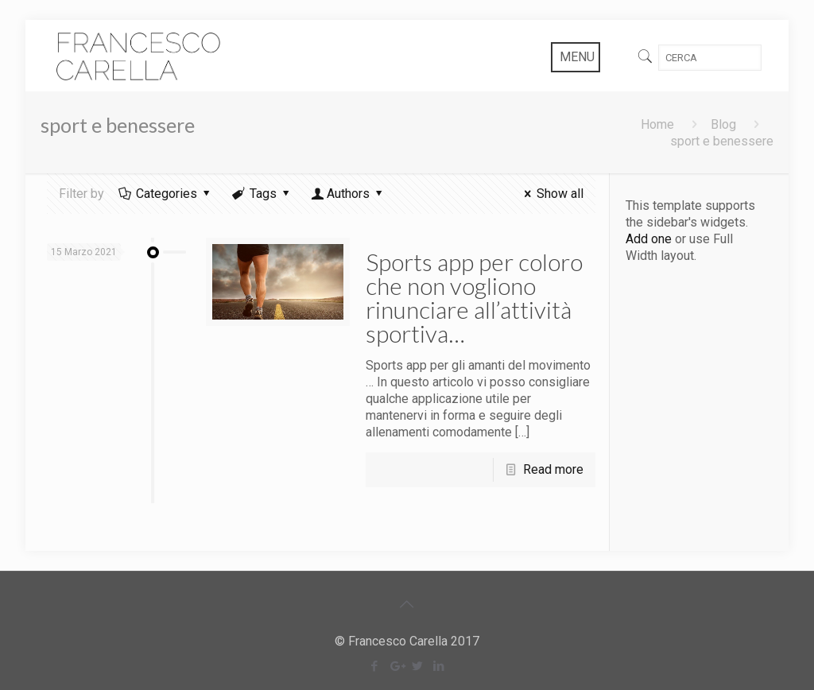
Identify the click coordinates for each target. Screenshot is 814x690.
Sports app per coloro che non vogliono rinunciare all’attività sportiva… (474, 297)
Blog (723, 124)
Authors (348, 193)
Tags (262, 193)
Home (657, 124)
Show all (550, 193)
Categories (165, 193)
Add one (649, 238)
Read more (553, 469)
